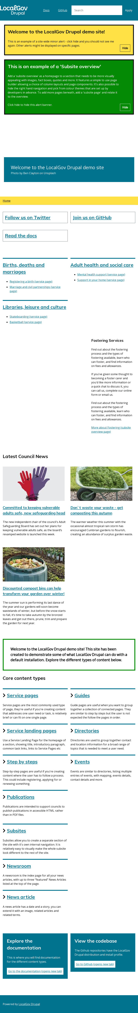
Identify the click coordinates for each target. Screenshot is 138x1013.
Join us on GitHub (92, 217)
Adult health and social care (101, 265)
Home (6, 201)
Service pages (22, 695)
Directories (87, 731)
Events (82, 762)
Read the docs (21, 236)
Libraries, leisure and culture (34, 307)
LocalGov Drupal (29, 1004)
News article (21, 897)
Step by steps (22, 762)
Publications (20, 797)
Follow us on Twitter (28, 217)
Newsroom (19, 866)
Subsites (16, 831)
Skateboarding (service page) (28, 316)
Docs (46, 10)
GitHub (62, 10)
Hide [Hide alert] (125, 48)
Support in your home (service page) (100, 280)
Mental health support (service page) (101, 274)
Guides (82, 695)
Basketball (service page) (26, 322)
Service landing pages (31, 731)
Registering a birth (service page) (31, 281)
